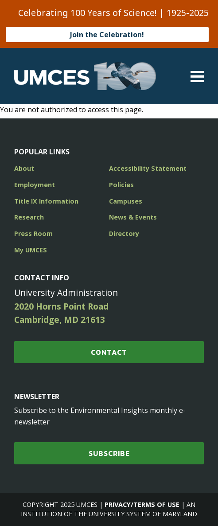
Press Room (33, 233)
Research (29, 217)
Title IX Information (46, 201)
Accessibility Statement (148, 168)
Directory (124, 233)
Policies (121, 185)
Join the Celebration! (107, 34)
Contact (109, 352)
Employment (34, 185)
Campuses (125, 201)
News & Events (133, 217)
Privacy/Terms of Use (142, 504)
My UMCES (30, 250)
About (24, 168)
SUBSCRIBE (109, 453)
